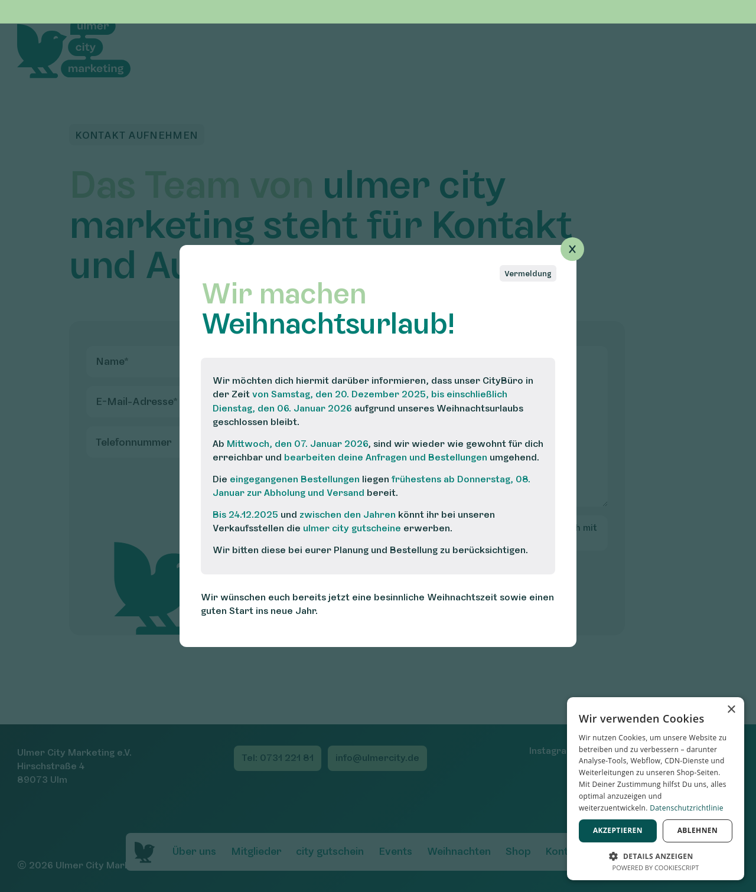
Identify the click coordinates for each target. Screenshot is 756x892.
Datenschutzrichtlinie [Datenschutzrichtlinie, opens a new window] (687, 808)
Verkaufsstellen (248, 528)
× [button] (730, 709)
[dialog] (655, 788)
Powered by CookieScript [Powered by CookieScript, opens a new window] (655, 867)
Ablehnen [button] (697, 830)
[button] (655, 855)
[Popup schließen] (572, 249)
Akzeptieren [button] (618, 830)
